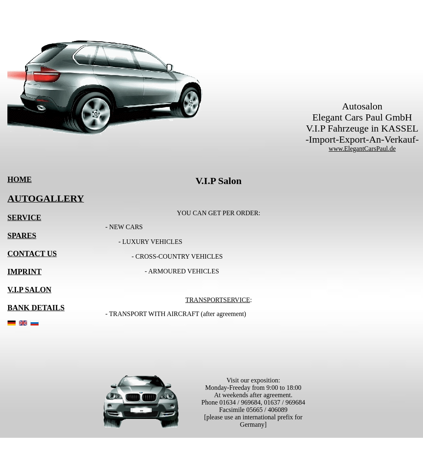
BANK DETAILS (35, 307)
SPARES (21, 235)
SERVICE (24, 217)
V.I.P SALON (29, 289)
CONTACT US (32, 253)
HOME (19, 179)
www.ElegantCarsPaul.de (362, 148)
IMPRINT (24, 271)
